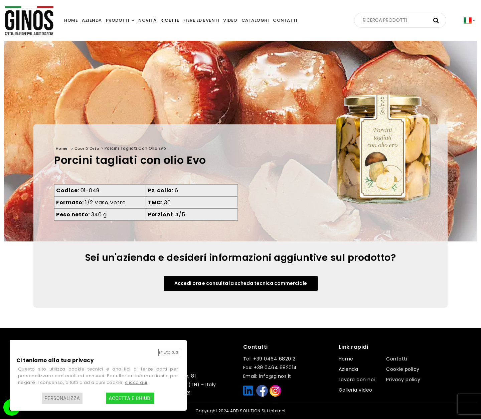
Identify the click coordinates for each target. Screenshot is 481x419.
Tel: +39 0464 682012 (269, 358)
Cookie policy (403, 369)
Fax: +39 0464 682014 (270, 367)
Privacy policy (403, 379)
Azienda (348, 369)
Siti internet (274, 411)
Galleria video (355, 390)
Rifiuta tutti (169, 352)
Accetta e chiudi (130, 398)
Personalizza (62, 398)
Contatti (396, 358)
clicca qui (136, 382)
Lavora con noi (357, 379)
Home (346, 358)
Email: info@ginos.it (267, 376)
